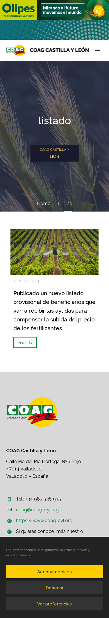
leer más (25, 342)
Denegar (54, 588)
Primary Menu (97, 50)
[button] (54, 10)
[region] (54, 10)
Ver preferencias (54, 604)
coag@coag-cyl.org (37, 510)
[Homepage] (47, 50)
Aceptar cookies (54, 571)
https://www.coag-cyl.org (44, 520)
